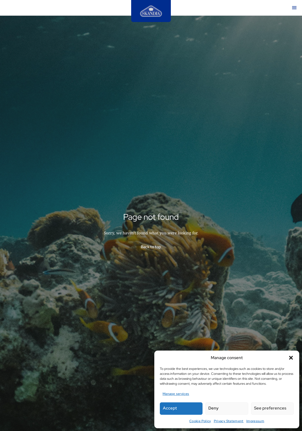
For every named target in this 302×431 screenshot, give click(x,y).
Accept (170, 408)
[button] (291, 357)
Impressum (255, 421)
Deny (213, 408)
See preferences (270, 408)
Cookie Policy (200, 421)
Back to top (151, 246)
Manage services (176, 394)
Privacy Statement (229, 421)
